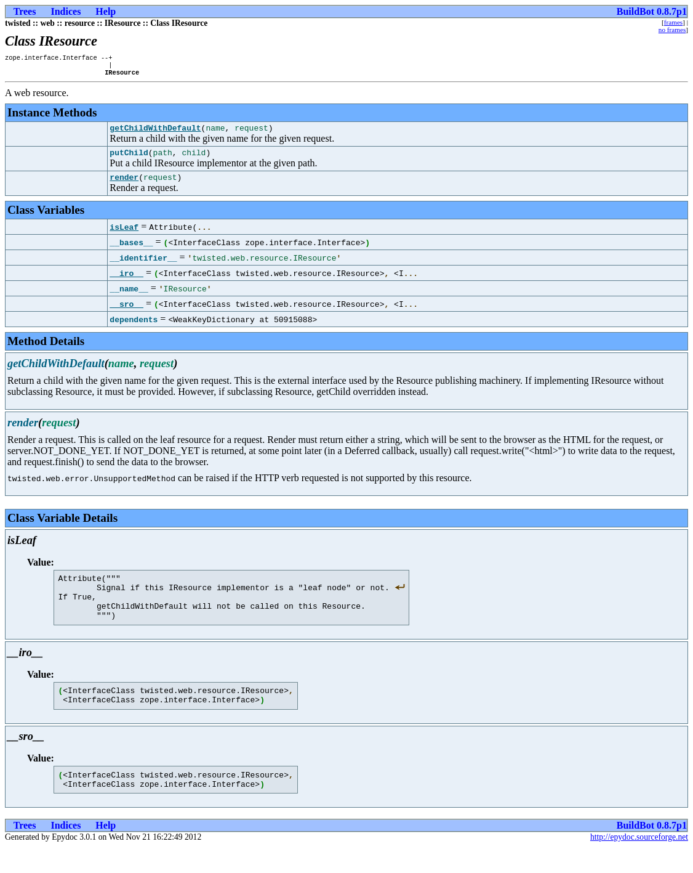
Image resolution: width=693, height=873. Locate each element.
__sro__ (126, 313)
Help (105, 11)
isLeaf (124, 236)
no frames (672, 29)
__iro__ (126, 282)
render (124, 186)
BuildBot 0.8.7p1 (652, 11)
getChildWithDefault (155, 133)
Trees (25, 11)
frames (673, 22)
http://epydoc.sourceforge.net (639, 862)
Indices (65, 11)
